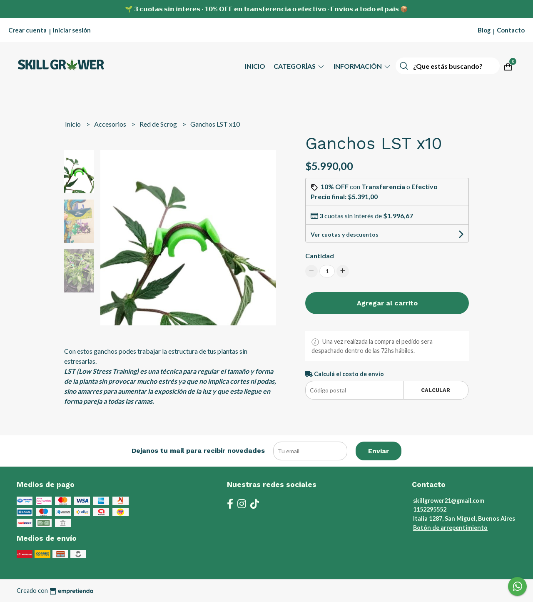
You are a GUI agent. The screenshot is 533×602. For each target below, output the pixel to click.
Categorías (299, 66)
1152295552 (429, 509)
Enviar (378, 451)
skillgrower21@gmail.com (448, 500)
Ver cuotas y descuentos (345, 234)
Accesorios (110, 124)
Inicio (255, 66)
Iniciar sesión (72, 30)
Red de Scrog (158, 124)
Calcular (435, 390)
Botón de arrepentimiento (450, 527)
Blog (484, 30)
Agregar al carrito (387, 303)
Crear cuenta (27, 30)
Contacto (511, 30)
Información (362, 66)
